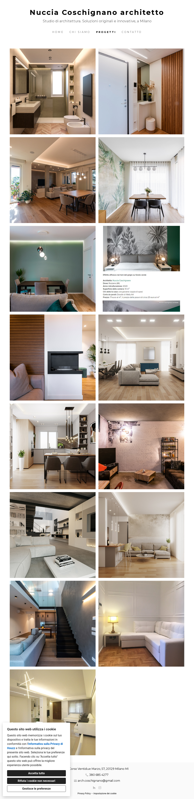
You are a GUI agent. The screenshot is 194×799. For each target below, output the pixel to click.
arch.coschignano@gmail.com (99, 780)
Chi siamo (79, 32)
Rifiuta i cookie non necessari (36, 781)
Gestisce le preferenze (36, 788)
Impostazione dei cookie (104, 793)
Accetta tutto (36, 773)
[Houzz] (94, 787)
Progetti (106, 32)
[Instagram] (100, 787)
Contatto (132, 32)
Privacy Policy (84, 793)
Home (58, 32)
